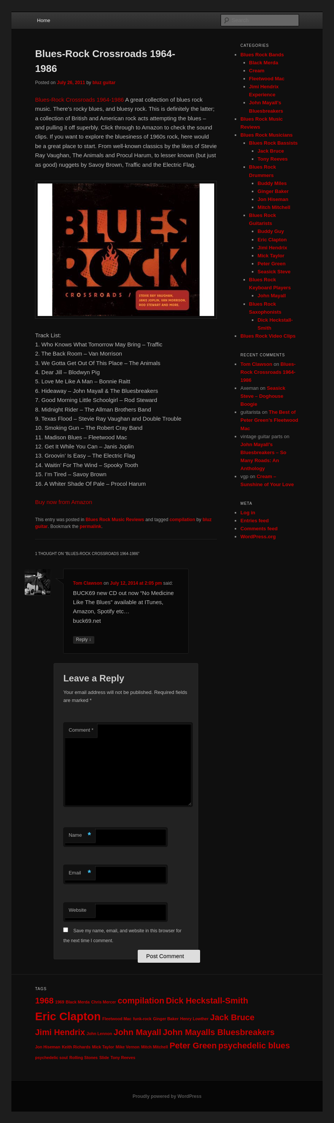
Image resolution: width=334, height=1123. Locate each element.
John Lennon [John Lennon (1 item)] (99, 1033)
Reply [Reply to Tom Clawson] (83, 639)
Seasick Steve (274, 271)
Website (77, 910)
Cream (256, 70)
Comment (80, 730)
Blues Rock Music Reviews (115, 519)
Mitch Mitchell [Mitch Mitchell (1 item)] (154, 1047)
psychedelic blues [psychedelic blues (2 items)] (254, 1045)
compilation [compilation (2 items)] (141, 1000)
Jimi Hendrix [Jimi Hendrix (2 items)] (60, 1032)
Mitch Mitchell (274, 207)
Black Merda (263, 62)
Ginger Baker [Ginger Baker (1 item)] (165, 1018)
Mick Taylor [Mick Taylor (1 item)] (103, 1047)
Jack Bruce (271, 151)
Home (43, 20)
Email (79, 873)
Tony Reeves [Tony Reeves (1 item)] (123, 1057)
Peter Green (272, 263)
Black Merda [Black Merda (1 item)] (78, 1002)
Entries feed (254, 520)
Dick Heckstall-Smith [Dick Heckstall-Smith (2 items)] (207, 1000)
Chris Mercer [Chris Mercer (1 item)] (103, 1002)
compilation (182, 519)
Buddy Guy (271, 231)
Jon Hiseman (273, 199)
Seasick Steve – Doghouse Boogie (262, 396)
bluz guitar (104, 82)
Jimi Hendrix (272, 247)
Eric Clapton (272, 239)
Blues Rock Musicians (266, 135)
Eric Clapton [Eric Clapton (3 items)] (68, 1016)
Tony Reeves (273, 159)
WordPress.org (258, 536)
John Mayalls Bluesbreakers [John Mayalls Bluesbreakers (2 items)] (219, 1032)
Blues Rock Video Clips (268, 336)
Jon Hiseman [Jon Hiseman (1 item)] (47, 1047)
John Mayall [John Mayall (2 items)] (137, 1032)
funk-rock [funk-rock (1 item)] (142, 1018)
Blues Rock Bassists (273, 143)
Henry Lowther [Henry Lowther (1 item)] (194, 1018)
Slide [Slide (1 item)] (104, 1057)
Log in (247, 512)
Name (79, 835)
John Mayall (272, 295)
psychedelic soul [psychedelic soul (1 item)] (51, 1057)
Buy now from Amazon (63, 502)
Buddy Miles (272, 183)
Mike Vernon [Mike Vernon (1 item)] (128, 1047)
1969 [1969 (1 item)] (59, 1002)
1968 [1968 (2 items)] (44, 1000)
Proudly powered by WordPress (166, 1096)
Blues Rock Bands (262, 54)
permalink (91, 526)
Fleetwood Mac (267, 78)
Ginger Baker (273, 191)
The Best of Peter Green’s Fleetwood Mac (269, 420)
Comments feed (259, 528)
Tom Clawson (87, 583)
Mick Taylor (271, 255)
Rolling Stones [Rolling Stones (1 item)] (83, 1057)
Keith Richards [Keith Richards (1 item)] (76, 1047)
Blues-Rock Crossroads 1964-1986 (79, 99)
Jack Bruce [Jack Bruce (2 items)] (232, 1017)
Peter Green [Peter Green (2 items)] (193, 1045)
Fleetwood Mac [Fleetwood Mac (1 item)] (116, 1018)
